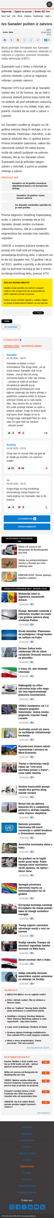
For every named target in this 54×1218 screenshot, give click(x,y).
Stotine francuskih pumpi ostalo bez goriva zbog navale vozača (34, 789)
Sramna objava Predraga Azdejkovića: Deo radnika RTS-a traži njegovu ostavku (28, 1033)
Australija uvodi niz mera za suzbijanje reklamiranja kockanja (34, 732)
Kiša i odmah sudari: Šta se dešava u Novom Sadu (26, 1001)
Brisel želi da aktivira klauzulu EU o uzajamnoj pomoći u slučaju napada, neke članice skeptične (34, 808)
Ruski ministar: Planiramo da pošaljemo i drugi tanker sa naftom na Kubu (35, 634)
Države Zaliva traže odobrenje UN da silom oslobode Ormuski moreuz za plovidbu (34, 653)
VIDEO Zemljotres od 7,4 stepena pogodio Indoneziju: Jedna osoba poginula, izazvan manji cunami (33, 712)
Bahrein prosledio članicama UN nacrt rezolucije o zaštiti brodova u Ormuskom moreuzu (35, 829)
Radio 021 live (42, 11)
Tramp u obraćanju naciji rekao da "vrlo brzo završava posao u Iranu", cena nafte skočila (33, 768)
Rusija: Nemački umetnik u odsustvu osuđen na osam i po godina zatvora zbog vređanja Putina (34, 616)
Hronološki (11, 346)
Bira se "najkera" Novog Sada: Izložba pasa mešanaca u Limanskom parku (26, 1009)
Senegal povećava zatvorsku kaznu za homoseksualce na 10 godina (31, 889)
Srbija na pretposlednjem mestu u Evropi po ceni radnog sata (33, 563)
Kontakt (27, 1173)
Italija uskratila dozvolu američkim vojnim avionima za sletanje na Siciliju (35, 976)
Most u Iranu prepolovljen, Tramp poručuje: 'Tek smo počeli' (24, 1041)
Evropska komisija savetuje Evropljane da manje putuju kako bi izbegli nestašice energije (35, 910)
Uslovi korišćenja (27, 1186)
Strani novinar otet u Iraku (34, 959)
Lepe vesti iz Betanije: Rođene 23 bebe (27, 1027)
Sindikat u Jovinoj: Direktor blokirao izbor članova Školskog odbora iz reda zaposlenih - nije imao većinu (27, 1019)
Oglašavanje (27, 1166)
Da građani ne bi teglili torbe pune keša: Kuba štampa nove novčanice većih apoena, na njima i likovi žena (33, 864)
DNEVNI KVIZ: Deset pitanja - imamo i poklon (35, 576)
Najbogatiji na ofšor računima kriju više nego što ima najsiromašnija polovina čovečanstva (33, 690)
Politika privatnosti (27, 1192)
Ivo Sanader (10, 327)
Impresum (27, 1179)
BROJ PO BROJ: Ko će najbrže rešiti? (26, 994)
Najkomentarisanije (16, 1057)
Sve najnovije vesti (38, 1048)
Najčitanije (38, 16)
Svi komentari (27, 518)
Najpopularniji (32, 346)
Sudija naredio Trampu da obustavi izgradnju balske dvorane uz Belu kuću (34, 945)
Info (14, 16)
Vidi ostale (43, 1113)
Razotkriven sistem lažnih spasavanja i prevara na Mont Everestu (34, 749)
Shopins (27, 1147)
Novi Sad (5, 16)
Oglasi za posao (23, 11)
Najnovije (6, 11)
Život (20, 16)
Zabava (27, 16)
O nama (27, 1160)
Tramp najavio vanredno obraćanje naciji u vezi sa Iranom (34, 928)
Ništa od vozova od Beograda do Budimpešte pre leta (33, 549)
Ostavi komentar (27, 527)
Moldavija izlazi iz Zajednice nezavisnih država (31, 596)
